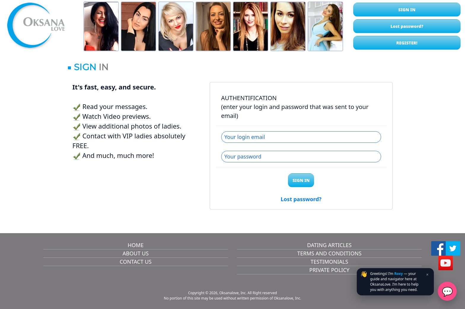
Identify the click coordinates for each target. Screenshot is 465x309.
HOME (136, 245)
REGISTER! (406, 43)
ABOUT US (135, 253)
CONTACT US (136, 261)
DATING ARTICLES (329, 245)
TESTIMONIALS (329, 261)
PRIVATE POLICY (329, 269)
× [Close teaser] (427, 274)
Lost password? (407, 26)
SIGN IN (406, 9)
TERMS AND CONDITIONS (329, 253)
